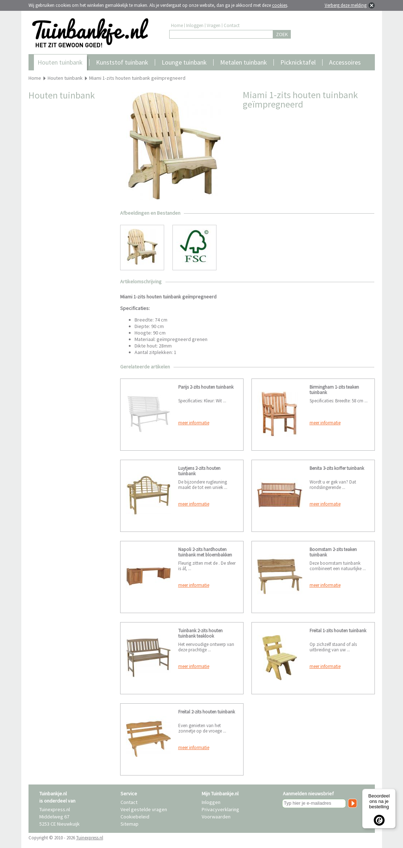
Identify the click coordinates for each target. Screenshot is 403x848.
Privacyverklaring (220, 809)
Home (177, 25)
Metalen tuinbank (243, 62)
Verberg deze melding (346, 5)
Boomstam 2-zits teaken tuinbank (333, 552)
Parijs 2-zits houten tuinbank (205, 387)
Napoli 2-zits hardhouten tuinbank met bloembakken (205, 552)
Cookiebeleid (135, 816)
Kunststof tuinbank (122, 62)
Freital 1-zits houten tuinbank (338, 631)
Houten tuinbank (60, 62)
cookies (279, 5)
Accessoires (345, 62)
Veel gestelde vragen (144, 809)
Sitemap (130, 824)
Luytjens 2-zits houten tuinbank (199, 471)
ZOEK (282, 34)
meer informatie (193, 423)
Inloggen (194, 25)
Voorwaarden (216, 816)
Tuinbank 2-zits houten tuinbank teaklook (200, 633)
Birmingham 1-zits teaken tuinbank (334, 389)
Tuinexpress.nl (89, 838)
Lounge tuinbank (184, 62)
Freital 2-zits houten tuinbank (206, 712)
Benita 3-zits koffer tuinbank (337, 468)
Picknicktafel (298, 62)
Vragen (213, 25)
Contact (232, 25)
